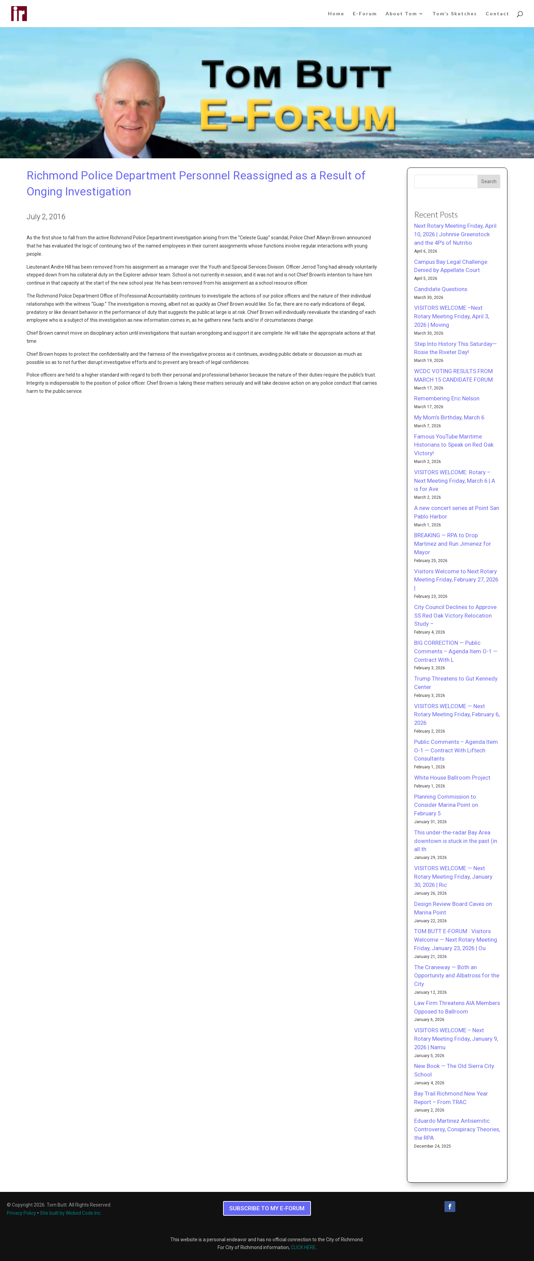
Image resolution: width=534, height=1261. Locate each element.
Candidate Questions (440, 289)
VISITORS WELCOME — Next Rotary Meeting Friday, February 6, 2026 (457, 715)
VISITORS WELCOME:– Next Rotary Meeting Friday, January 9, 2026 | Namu (456, 1039)
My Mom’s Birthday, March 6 (449, 417)
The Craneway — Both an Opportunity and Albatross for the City (456, 976)
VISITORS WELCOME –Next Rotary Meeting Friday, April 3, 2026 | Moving (451, 316)
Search (489, 181)
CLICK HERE (303, 1247)
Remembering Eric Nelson (447, 398)
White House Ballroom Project (452, 777)
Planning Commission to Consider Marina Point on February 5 (446, 805)
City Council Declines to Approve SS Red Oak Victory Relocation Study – (455, 615)
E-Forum (365, 13)
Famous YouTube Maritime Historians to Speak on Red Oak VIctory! (453, 445)
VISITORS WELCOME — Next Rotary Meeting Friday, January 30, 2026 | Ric (453, 877)
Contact (497, 13)
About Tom (401, 13)
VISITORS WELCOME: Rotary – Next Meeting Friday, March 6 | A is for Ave (454, 481)
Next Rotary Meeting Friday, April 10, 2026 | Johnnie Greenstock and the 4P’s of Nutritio (455, 234)
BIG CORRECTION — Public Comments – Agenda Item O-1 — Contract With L (456, 651)
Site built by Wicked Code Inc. (70, 1213)
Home (336, 13)
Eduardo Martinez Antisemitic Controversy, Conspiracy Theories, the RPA (457, 1129)
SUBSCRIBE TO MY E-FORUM (266, 1208)
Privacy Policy (21, 1213)
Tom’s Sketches (455, 13)
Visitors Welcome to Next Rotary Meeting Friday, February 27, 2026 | (456, 580)
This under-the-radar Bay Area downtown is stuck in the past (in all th (455, 841)
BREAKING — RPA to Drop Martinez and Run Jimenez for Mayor (452, 544)
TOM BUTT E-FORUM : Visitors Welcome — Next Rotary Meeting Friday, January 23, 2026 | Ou (455, 940)
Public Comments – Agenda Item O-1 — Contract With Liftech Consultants (456, 750)
